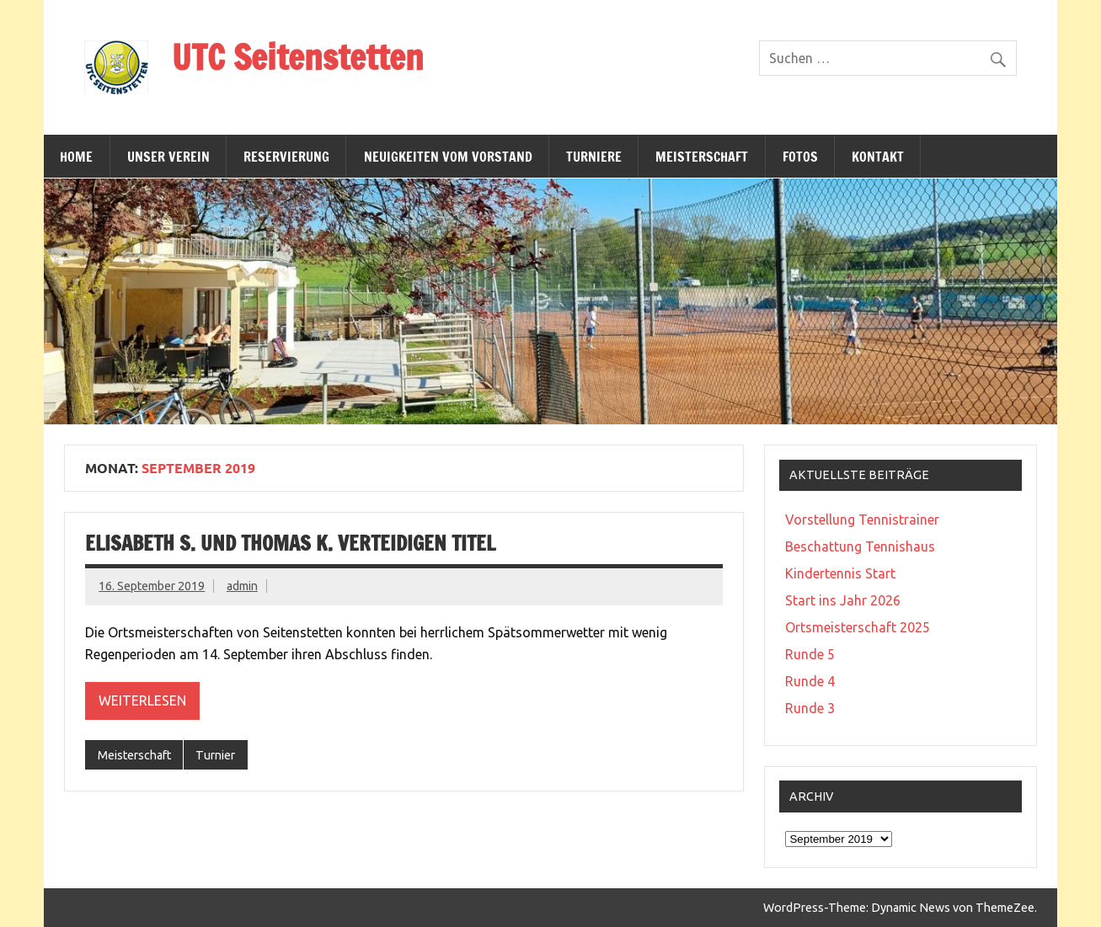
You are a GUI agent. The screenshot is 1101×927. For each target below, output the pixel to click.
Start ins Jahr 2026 (843, 600)
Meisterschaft (701, 156)
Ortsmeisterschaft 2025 (857, 627)
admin (242, 586)
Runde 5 (810, 654)
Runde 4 (810, 681)
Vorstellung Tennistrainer (862, 519)
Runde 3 (810, 708)
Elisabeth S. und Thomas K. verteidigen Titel (290, 543)
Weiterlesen (142, 700)
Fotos (800, 156)
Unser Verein (168, 156)
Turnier (215, 755)
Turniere (594, 156)
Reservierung (286, 156)
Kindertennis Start (840, 573)
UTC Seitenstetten (298, 57)
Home (76, 156)
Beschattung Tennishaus (860, 546)
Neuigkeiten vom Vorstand (448, 156)
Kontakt (878, 156)
